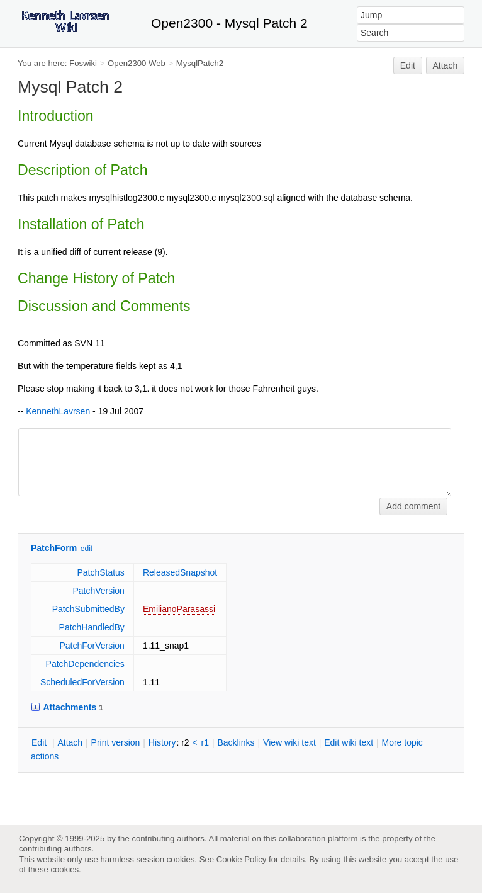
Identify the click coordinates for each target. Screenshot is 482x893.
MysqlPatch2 (199, 63)
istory (162, 742)
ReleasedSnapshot (180, 572)
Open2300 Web (136, 63)
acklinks (235, 742)
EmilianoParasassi (179, 609)
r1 (205, 742)
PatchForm (54, 548)
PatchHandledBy (92, 627)
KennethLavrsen (58, 411)
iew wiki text (289, 742)
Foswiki (83, 63)
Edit (407, 65)
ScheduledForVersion (82, 682)
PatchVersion (98, 591)
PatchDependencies (85, 664)
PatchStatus (101, 572)
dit (40, 742)
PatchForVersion (92, 645)
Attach (445, 65)
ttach (69, 742)
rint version (115, 742)
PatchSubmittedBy (88, 609)
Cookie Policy (241, 859)
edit (86, 548)
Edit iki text (348, 742)
